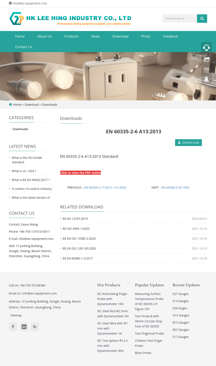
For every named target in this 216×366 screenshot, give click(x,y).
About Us (44, 36)
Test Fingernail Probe (149, 333)
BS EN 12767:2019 (75, 219)
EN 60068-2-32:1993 (175, 187)
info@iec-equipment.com (30, 3)
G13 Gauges (181, 315)
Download (120, 36)
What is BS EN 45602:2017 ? (31, 180)
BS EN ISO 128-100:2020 (79, 248)
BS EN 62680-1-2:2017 (78, 258)
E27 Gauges (181, 294)
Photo (145, 36)
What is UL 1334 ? (24, 171)
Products (71, 36)
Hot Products (108, 285)
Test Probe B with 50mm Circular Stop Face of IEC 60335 (148, 321)
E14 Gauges (181, 301)
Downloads (49, 105)
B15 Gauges (181, 322)
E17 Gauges (181, 337)
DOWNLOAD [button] (188, 142)
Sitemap (16, 315)
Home (20, 36)
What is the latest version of (31, 198)
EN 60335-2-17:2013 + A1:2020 (105, 187)
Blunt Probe (143, 353)
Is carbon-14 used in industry (32, 189)
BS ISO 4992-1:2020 (76, 229)
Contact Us (23, 47)
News (95, 36)
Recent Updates (186, 285)
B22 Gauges (181, 330)
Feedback (170, 36)
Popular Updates (149, 285)
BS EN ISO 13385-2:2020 (79, 238)
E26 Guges (180, 308)
